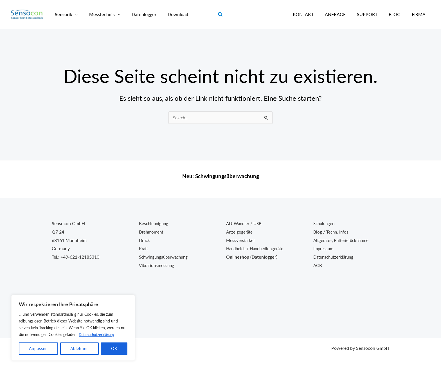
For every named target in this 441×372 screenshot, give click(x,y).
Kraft (144, 248)
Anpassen (38, 348)
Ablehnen (79, 348)
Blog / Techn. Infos (331, 231)
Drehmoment (152, 231)
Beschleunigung (154, 223)
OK (114, 348)
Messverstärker (241, 240)
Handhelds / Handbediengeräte (257, 248)
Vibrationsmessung (158, 265)
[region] (73, 328)
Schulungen (324, 223)
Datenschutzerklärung (98, 334)
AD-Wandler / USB (245, 223)
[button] (220, 14)
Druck (145, 240)
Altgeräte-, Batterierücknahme (343, 240)
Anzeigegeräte (240, 231)
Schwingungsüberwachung (227, 176)
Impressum (324, 248)
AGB (318, 265)
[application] (74, 14)
